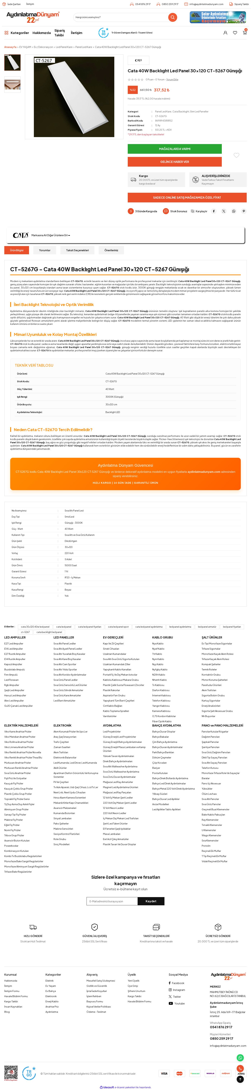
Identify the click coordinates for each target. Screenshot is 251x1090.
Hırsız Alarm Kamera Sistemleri (70, 797)
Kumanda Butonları (64, 813)
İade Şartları (14, 4)
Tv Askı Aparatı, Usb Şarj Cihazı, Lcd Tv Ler (76, 787)
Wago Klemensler (211, 835)
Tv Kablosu (158, 685)
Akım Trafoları (209, 690)
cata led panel (63, 626)
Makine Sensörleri (63, 828)
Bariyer (156, 767)
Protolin (206, 845)
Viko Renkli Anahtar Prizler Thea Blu (23, 757)
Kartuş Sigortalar (211, 700)
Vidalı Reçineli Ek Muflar (214, 861)
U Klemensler (209, 830)
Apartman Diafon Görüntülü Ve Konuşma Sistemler (76, 775)
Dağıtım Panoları (211, 736)
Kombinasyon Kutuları (16, 850)
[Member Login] (225, 33)
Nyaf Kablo (158, 648)
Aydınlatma (52, 1011)
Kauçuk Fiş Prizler (13, 783)
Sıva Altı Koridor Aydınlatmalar (70, 674)
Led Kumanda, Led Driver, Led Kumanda (75, 762)
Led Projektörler (112, 731)
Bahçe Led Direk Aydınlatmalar (169, 783)
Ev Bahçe (51, 991)
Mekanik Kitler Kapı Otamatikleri (71, 802)
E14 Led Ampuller (13, 648)
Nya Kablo (158, 643)
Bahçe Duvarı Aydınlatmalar (167, 747)
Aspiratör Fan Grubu (114, 695)
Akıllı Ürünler (60, 767)
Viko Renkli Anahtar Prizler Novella (22, 752)
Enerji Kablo (52, 1001)
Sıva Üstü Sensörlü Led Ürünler (70, 685)
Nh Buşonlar (208, 716)
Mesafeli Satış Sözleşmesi (101, 980)
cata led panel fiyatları (89, 626)
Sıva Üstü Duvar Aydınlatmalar (119, 776)
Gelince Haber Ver (174, 162)
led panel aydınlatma (180, 626)
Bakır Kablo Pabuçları (213, 814)
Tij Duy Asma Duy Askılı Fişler (19, 804)
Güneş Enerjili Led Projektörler (119, 736)
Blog (7, 1011)
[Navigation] (16, 32)
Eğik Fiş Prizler (12, 825)
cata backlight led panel (49, 632)
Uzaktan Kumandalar (114, 653)
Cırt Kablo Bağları (112, 705)
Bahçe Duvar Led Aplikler (166, 799)
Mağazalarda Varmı (174, 149)
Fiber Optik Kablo (162, 721)
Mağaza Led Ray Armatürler (118, 782)
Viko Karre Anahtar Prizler (17, 731)
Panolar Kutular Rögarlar (215, 731)
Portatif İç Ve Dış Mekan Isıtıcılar (120, 674)
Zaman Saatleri (62, 747)
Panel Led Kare (163, 111)
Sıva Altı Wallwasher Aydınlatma (120, 766)
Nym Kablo (158, 659)
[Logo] (33, 17)
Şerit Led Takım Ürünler (115, 823)
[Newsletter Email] (125, 901)
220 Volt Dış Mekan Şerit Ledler (120, 802)
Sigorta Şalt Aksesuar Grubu (217, 711)
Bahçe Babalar (160, 736)
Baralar (206, 778)
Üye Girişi (133, 985)
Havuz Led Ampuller (15, 695)
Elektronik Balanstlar (65, 757)
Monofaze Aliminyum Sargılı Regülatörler (26, 866)
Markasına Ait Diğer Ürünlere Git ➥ (40, 235)
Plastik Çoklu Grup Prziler (18, 793)
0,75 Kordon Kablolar (164, 716)
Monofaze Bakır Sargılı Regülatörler (23, 861)
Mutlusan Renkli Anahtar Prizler (21, 767)
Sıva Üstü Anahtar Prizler (17, 773)
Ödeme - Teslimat (96, 1011)
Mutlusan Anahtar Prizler (17, 762)
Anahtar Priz (52, 1006)
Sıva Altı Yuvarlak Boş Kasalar (69, 653)
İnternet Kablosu (161, 695)
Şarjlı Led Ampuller (14, 690)
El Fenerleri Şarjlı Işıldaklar (117, 828)
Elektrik (50, 980)
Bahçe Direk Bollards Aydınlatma (170, 778)
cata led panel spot (118, 626)
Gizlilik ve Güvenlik (97, 985)
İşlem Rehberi (94, 996)
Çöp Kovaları (159, 762)
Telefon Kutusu (210, 767)
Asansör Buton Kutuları (17, 840)
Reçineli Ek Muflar (211, 850)
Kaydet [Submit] (151, 901)
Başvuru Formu (95, 1001)
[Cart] (245, 33)
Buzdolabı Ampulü (14, 669)
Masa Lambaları (111, 833)
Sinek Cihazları (111, 648)
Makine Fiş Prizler (13, 819)
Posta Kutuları (160, 773)
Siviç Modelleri (62, 844)
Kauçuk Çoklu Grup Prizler (18, 788)
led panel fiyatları (232, 626)
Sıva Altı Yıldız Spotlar (65, 669)
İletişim (30, 4)
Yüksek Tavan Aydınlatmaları (118, 756)
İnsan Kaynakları (13, 1006)
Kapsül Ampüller (13, 664)
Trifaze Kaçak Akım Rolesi (215, 659)
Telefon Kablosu (161, 700)
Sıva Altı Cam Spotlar (65, 664)
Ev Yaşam (51, 985)
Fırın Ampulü (11, 674)
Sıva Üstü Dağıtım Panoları (216, 752)
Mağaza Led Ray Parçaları (117, 792)
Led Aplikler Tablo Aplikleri (166, 809)
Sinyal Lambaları (62, 818)
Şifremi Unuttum (136, 991)
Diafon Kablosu (160, 690)
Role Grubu (60, 839)
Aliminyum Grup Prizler (16, 809)
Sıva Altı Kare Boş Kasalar (67, 659)
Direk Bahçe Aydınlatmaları (117, 761)
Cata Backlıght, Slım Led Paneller (190, 111)
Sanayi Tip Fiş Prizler (15, 814)
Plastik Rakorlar (111, 690)
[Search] (125, 17)
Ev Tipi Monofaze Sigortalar (217, 643)
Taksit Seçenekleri (77, 250)
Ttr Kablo (157, 653)
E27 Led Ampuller (13, 643)
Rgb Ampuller (11, 685)
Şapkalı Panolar (210, 742)
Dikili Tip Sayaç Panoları (214, 757)
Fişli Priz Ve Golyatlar (15, 778)
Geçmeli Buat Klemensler (215, 809)
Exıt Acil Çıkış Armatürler (116, 839)
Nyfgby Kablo (160, 669)
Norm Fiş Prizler (12, 830)
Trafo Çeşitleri (61, 742)
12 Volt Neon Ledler (113, 808)
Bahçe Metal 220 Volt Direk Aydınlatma (173, 788)
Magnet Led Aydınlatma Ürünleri (120, 787)
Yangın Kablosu (161, 705)
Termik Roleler (209, 669)
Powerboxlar (11, 845)
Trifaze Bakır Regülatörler (18, 871)
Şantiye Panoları (210, 747)
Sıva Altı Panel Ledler (65, 643)
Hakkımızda (10, 980)
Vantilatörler (109, 716)
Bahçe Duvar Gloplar (163, 731)
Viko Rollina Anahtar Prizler (18, 742)
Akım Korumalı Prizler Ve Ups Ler (70, 731)
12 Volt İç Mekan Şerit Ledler (118, 797)
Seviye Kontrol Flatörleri (67, 833)
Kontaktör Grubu (211, 674)
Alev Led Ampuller (14, 700)
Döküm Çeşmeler (161, 757)
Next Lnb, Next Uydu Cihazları (69, 792)
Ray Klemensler (210, 819)
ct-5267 (25, 632)
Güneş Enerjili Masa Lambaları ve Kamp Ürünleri (124, 749)
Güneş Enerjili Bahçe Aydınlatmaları (122, 742)
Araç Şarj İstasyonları (65, 736)
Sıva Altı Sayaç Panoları (214, 762)
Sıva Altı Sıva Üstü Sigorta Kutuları (121, 659)
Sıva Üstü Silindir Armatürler (68, 690)
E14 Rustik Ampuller (14, 659)
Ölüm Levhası (209, 793)
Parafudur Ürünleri (211, 685)
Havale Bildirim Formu (16, 996)
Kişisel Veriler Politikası (99, 1006)
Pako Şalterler (61, 823)
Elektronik (51, 996)
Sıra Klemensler (210, 840)
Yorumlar (44, 250)
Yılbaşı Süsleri (159, 793)
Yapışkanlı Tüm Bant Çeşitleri (118, 700)
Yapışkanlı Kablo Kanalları (117, 669)
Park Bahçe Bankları (163, 752)
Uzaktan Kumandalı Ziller (116, 664)
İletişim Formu (11, 991)
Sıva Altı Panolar (210, 799)
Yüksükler (207, 788)
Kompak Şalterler (211, 664)
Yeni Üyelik (133, 980)
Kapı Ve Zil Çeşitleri (113, 643)
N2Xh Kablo (158, 674)
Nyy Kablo (157, 664)
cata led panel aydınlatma (148, 626)
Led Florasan (11, 679)
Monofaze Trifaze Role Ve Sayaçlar (221, 773)
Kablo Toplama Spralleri (116, 711)
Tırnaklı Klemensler (212, 825)
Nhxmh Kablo (159, 679)
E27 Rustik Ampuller (15, 653)
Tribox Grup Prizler (14, 835)
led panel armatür (207, 626)
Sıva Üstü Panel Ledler (66, 679)
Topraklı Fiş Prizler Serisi (17, 799)
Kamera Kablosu (161, 711)
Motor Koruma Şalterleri (215, 679)
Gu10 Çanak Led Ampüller (18, 705)
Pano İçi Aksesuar (211, 783)
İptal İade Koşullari (97, 991)
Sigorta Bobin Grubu (213, 695)
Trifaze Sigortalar (211, 648)
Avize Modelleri (160, 804)
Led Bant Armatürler (64, 700)
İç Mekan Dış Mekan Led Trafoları (120, 818)
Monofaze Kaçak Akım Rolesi (217, 653)
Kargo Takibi (11, 1001)
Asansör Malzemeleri (65, 808)
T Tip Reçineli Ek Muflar (214, 856)
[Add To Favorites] (236, 155)
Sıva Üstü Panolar (211, 804)
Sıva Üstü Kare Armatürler (67, 695)
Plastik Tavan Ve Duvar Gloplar (119, 844)
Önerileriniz (111, 250)
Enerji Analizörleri (211, 705)
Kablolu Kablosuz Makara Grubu (121, 679)
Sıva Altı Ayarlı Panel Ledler (68, 648)
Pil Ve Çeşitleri (61, 782)
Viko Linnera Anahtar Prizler (19, 747)
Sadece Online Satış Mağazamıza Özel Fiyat (187, 197)
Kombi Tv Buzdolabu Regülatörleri (23, 856)
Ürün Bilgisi (16, 250)
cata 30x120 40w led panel (35, 626)
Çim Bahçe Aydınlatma (164, 742)
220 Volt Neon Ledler (114, 813)
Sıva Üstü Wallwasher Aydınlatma (121, 771)
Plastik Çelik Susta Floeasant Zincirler (123, 685)
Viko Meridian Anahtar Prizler (19, 736)
